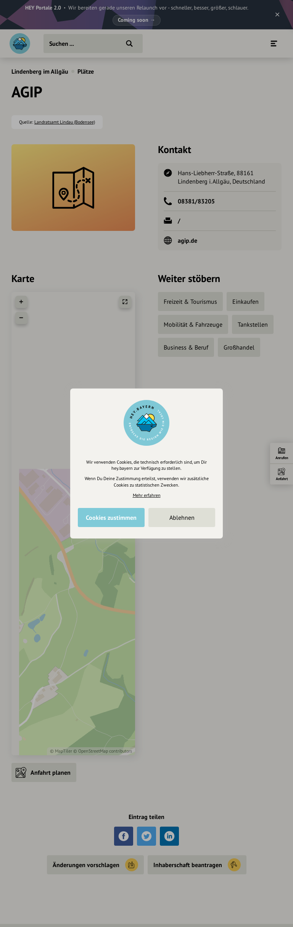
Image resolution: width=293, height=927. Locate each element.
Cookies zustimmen (111, 517)
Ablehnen (182, 517)
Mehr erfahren (147, 495)
